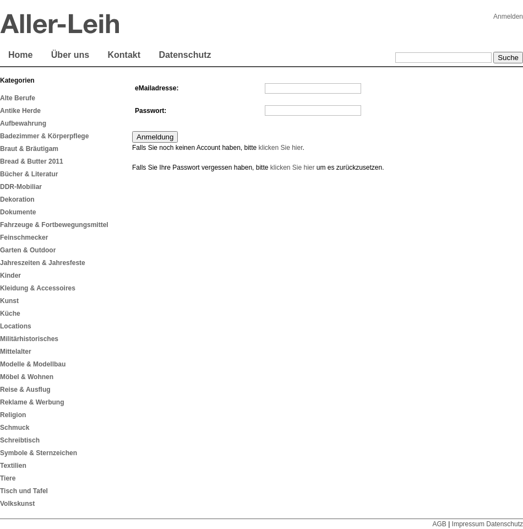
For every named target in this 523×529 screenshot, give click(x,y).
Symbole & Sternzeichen (38, 453)
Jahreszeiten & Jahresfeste (42, 263)
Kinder (10, 275)
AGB (439, 524)
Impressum (468, 524)
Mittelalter (15, 351)
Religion (13, 415)
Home (20, 55)
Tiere (7, 478)
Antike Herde (20, 111)
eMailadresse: (156, 88)
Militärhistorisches (29, 339)
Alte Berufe (17, 98)
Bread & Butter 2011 (31, 161)
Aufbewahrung (23, 123)
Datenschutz (185, 55)
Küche (10, 313)
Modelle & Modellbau (33, 364)
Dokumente (18, 212)
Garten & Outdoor (28, 250)
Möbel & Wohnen (26, 377)
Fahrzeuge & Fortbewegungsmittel (54, 225)
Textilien (13, 465)
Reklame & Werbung (32, 402)
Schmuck (14, 427)
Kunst (9, 301)
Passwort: (150, 111)
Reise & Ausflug (25, 389)
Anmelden (508, 16)
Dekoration (17, 199)
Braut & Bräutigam (29, 149)
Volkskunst (17, 504)
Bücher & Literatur (29, 174)
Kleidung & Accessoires (37, 288)
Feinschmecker (24, 237)
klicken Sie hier (280, 148)
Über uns (70, 55)
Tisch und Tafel (24, 491)
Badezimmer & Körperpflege (44, 136)
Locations (15, 326)
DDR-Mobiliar (21, 187)
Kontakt (123, 55)
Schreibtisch (20, 440)
